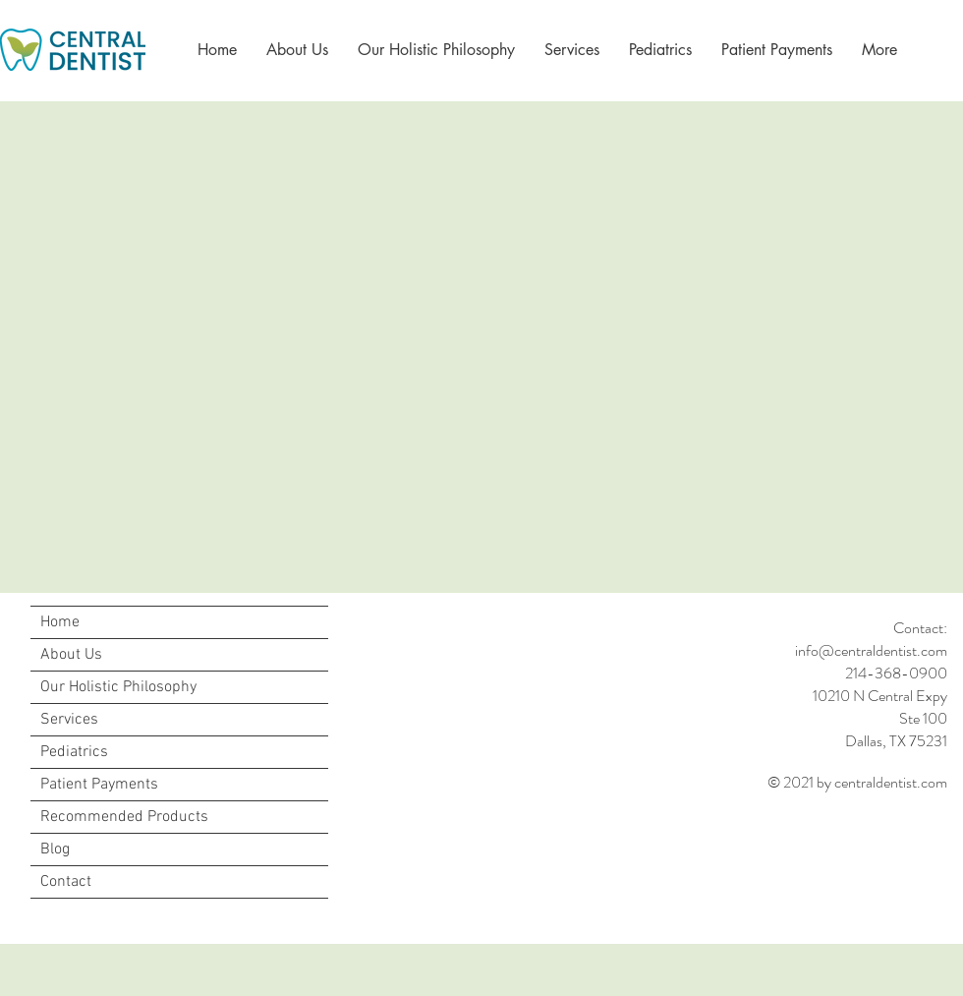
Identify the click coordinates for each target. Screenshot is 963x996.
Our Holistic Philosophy (118, 687)
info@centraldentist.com (871, 650)
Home (60, 622)
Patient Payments (99, 784)
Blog (55, 849)
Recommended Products (124, 817)
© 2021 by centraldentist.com (857, 782)
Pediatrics (74, 752)
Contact (65, 882)
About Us (71, 655)
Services (69, 720)
